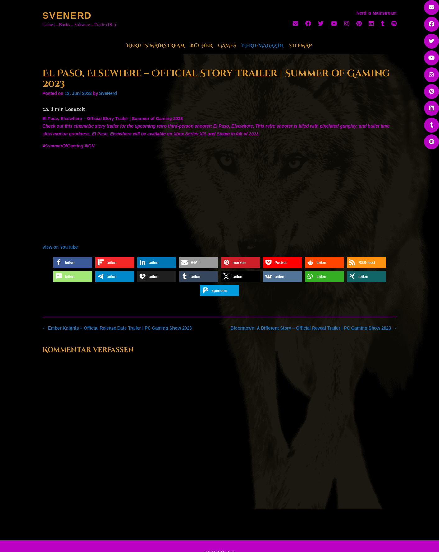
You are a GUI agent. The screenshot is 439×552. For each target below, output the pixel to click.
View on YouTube (60, 247)
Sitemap (300, 46)
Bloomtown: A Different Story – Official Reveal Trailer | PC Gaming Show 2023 (313, 327)
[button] (72, 262)
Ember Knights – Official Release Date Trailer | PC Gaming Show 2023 (117, 327)
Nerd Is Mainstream (156, 46)
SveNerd (67, 15)
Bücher (201, 46)
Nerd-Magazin (262, 46)
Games (227, 46)
